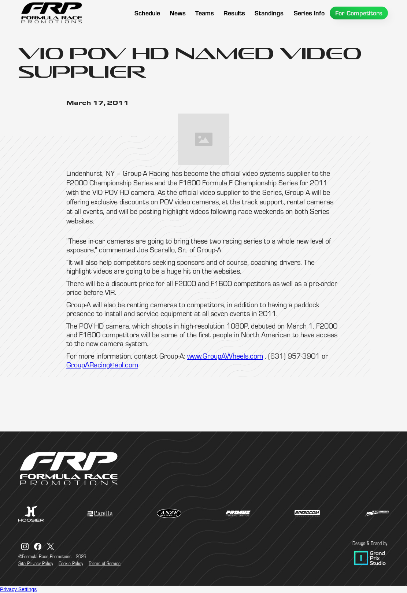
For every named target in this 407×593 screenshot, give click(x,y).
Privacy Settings (18, 589)
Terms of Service (105, 563)
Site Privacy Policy (35, 563)
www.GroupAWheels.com (225, 355)
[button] (204, 13)
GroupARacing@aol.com (102, 364)
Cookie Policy (71, 563)
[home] (51, 13)
